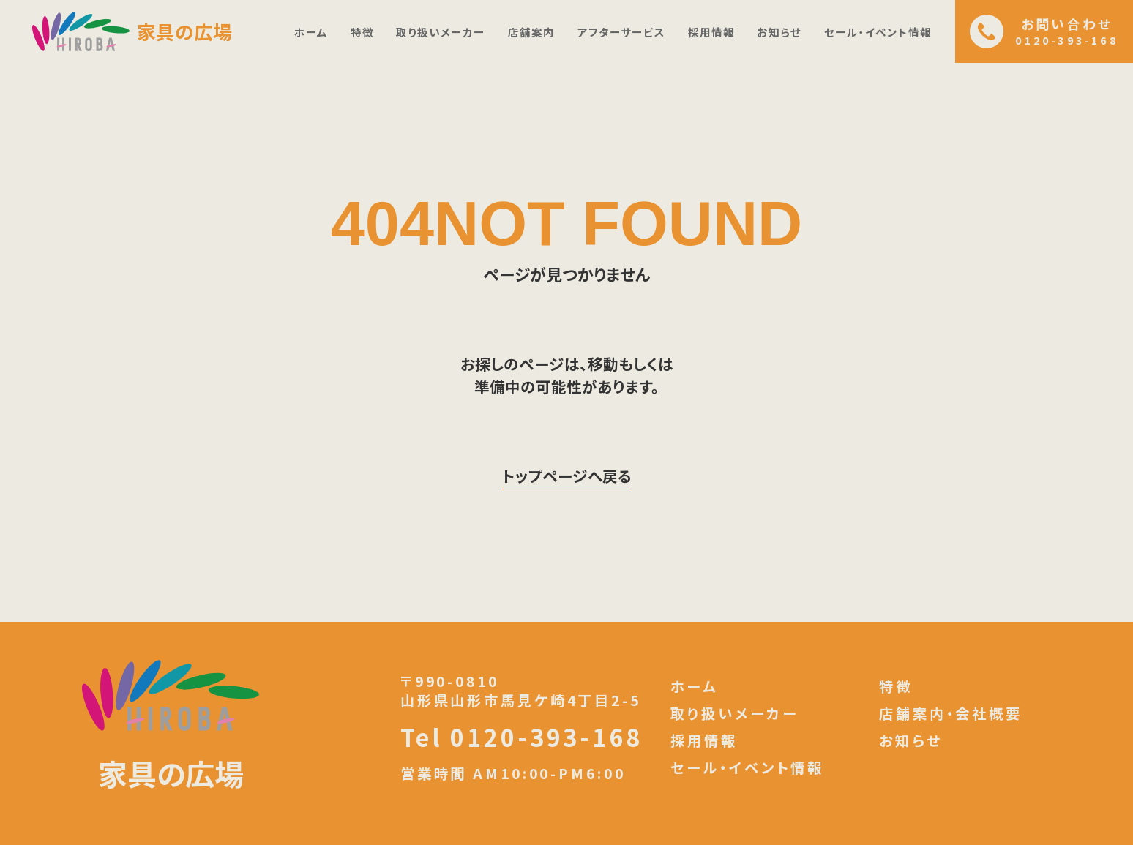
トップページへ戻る (567, 476)
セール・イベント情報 (878, 32)
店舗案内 (531, 32)
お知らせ (779, 32)
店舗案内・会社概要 (950, 714)
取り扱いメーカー (440, 32)
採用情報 (711, 32)
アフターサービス (621, 32)
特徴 (362, 32)
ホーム (311, 32)
